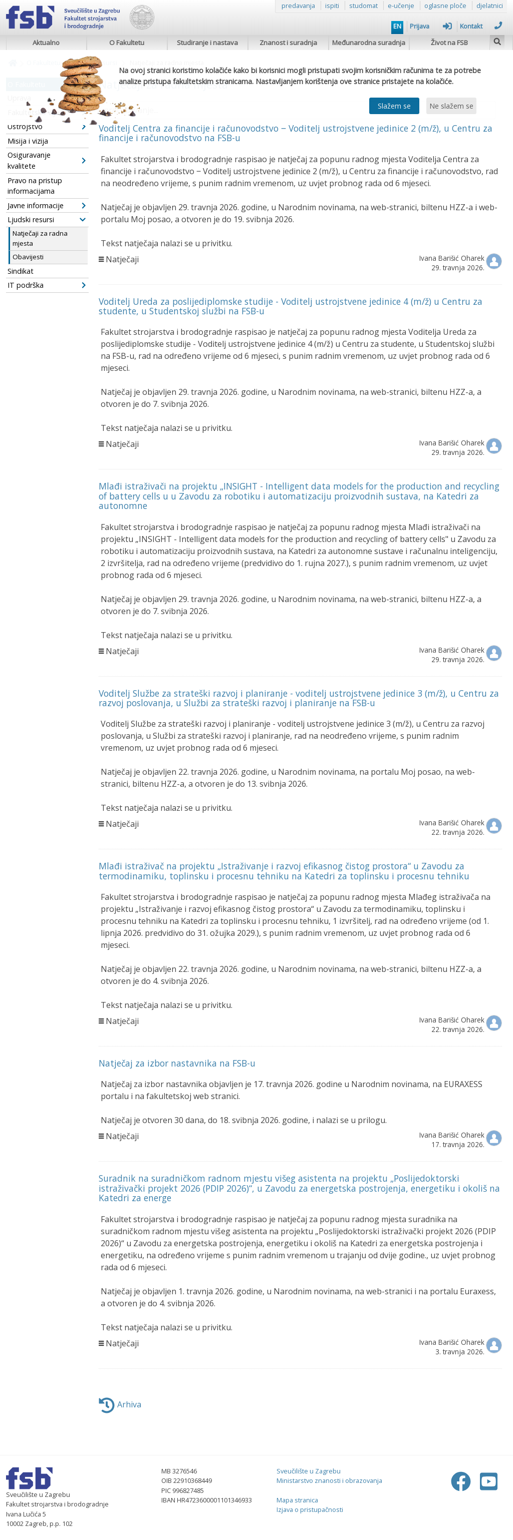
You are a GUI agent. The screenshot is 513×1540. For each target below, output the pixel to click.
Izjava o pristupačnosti (310, 1509)
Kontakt (481, 26)
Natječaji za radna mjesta (40, 238)
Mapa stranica (297, 1499)
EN (397, 26)
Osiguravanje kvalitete (47, 160)
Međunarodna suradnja (368, 42)
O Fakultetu (126, 42)
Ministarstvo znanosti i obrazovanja (329, 1480)
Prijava (431, 26)
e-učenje (401, 5)
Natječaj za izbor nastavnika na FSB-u (177, 1063)
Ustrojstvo (47, 126)
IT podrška (47, 285)
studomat (363, 5)
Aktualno (46, 42)
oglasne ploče (445, 5)
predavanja (298, 5)
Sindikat (21, 271)
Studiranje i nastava (207, 42)
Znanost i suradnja (288, 42)
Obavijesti (28, 256)
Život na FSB (449, 42)
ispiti (332, 5)
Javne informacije (47, 205)
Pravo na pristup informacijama (35, 186)
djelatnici (489, 5)
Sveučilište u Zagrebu (309, 1470)
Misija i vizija (28, 141)
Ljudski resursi (47, 219)
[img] (497, 40)
